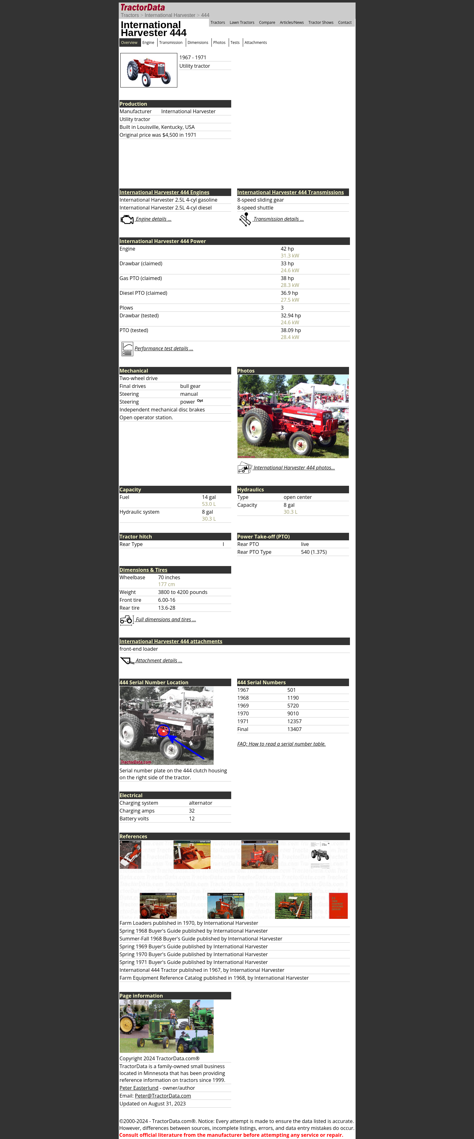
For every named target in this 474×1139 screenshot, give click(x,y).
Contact (345, 22)
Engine (148, 42)
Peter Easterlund (139, 1087)
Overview (129, 42)
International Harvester (170, 15)
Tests (235, 42)
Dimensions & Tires (144, 569)
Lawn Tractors (242, 22)
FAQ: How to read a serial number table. (281, 743)
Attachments (256, 42)
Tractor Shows (321, 22)
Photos (219, 42)
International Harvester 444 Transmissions (290, 192)
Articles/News (292, 22)
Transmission (170, 42)
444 (205, 15)
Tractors (130, 15)
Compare (267, 22)
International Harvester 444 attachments (171, 641)
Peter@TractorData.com (163, 1095)
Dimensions (198, 42)
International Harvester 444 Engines (165, 192)
